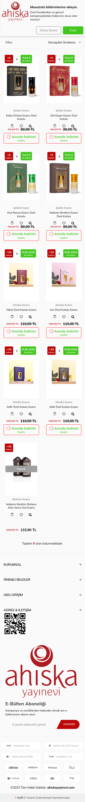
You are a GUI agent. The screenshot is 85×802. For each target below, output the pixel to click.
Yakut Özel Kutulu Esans (21, 309)
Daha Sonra (48, 30)
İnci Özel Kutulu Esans (64, 309)
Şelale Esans (21, 110)
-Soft (19, 797)
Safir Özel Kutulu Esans (21, 407)
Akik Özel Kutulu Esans (63, 407)
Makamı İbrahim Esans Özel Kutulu (63, 214)
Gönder (69, 724)
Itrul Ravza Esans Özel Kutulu (21, 214)
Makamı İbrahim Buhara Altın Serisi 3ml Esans (21, 505)
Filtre (8, 42)
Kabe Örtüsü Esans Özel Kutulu (21, 117)
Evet (73, 30)
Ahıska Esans (21, 305)
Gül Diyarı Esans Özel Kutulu (63, 117)
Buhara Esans (21, 499)
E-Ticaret (29, 797)
